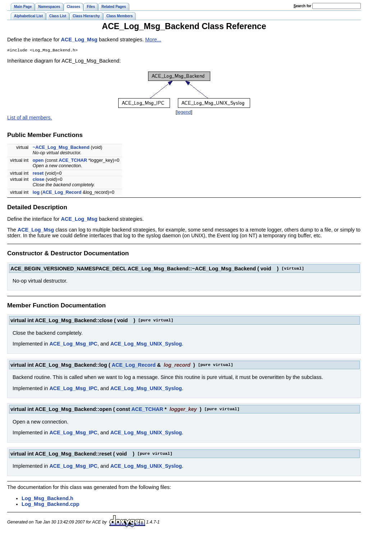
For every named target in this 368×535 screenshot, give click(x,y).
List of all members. (29, 118)
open (38, 161)
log (36, 193)
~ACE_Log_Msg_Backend (61, 148)
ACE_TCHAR (73, 161)
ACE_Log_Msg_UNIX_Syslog (146, 344)
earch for (302, 6)
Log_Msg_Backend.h (47, 499)
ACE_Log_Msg (79, 39)
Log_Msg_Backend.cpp (50, 505)
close (39, 180)
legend (184, 112)
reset (38, 174)
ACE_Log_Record (62, 193)
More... (153, 39)
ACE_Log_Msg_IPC (73, 344)
